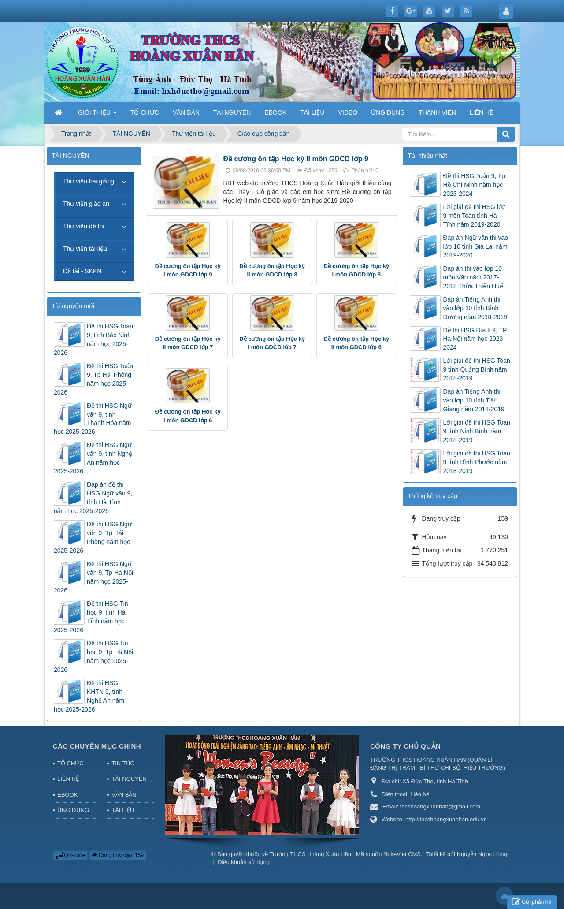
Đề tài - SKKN (82, 271)
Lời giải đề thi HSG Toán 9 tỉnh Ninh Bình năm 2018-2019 (476, 431)
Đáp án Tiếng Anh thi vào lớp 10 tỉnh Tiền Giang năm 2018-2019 (473, 400)
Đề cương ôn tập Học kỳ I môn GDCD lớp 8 (356, 270)
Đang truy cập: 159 (118, 855)
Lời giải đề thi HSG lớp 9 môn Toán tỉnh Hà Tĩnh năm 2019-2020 (474, 215)
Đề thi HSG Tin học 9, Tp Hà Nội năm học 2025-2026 (93, 656)
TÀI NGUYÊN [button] (232, 112)
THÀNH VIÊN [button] (437, 112)
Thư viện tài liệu (85, 248)
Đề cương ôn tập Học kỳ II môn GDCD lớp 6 (356, 343)
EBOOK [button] (275, 112)
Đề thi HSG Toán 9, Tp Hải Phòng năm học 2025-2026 (93, 379)
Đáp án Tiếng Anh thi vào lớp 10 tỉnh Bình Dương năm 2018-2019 (475, 308)
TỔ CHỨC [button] (144, 112)
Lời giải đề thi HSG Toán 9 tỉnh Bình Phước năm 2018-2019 (476, 462)
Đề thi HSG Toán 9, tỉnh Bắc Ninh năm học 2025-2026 (93, 339)
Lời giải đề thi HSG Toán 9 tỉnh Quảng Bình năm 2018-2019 (476, 369)
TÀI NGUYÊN (128, 778)
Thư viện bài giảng (88, 181)
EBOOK (67, 794)
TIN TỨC (122, 763)
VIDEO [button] (348, 112)
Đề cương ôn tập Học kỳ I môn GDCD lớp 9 (188, 270)
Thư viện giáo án (86, 203)
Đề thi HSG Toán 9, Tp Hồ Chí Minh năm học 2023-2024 (474, 184)
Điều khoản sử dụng (244, 862)
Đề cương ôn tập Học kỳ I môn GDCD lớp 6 (188, 416)
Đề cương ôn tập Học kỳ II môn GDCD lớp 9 (295, 159)
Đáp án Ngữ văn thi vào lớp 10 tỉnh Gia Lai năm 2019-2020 (475, 246)
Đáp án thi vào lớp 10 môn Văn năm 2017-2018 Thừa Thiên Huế (473, 277)
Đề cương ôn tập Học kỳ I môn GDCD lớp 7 (272, 343)
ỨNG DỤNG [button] (388, 112)
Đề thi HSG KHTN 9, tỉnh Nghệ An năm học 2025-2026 (89, 696)
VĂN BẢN (123, 794)
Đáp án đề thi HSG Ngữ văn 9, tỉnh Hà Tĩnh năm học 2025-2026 (93, 497)
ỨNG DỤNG (73, 810)
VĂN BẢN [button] (186, 112)
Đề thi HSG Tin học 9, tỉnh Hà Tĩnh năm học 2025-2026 (91, 616)
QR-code (70, 855)
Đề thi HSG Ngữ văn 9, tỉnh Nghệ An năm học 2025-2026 (93, 458)
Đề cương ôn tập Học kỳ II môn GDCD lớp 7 (188, 343)
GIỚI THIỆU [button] (97, 115)
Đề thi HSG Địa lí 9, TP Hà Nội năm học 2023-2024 (475, 339)
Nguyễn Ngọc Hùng (482, 854)
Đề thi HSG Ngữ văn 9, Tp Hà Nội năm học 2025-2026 (93, 577)
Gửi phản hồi (532, 902)
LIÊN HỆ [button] (481, 112)
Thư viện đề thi (83, 226)
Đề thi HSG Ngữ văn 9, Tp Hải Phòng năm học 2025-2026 (93, 537)
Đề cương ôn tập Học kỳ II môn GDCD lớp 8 (272, 270)
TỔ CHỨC (70, 763)
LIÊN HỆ (68, 778)
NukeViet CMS (402, 854)
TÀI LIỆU (122, 810)
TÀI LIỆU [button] (312, 112)
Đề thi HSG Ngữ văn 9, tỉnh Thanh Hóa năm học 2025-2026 (93, 419)
